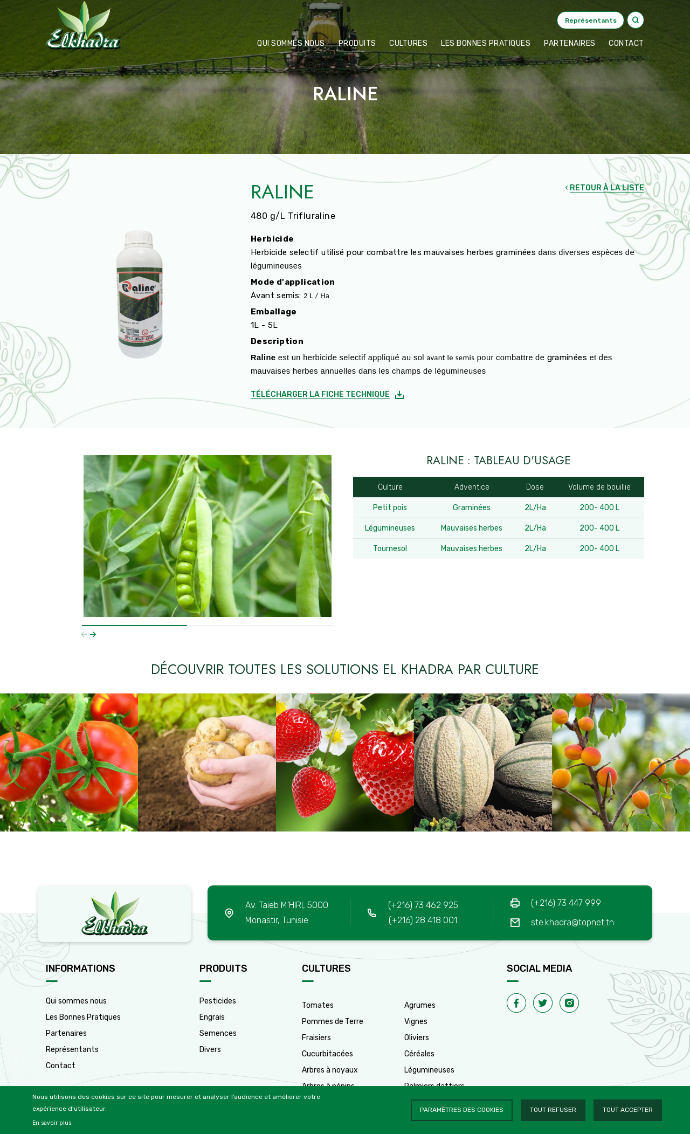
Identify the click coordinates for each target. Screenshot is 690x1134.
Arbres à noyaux (330, 1070)
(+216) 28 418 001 (423, 920)
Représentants (72, 1049)
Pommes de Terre (332, 1021)
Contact (60, 1065)
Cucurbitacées (327, 1054)
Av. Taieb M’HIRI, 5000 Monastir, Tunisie (286, 912)
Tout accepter (628, 1110)
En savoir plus (51, 1122)
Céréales (419, 1054)
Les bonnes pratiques (485, 43)
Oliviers (416, 1037)
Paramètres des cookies (461, 1110)
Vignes (415, 1021)
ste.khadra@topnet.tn (572, 922)
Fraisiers (316, 1037)
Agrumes (420, 1005)
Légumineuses (429, 1070)
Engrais (212, 1017)
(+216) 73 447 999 (566, 903)
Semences (218, 1033)
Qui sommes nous (291, 43)
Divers (210, 1049)
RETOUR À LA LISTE (607, 188)
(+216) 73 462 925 (423, 905)
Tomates (318, 1005)
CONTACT (626, 43)
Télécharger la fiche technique (320, 394)
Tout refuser (553, 1110)
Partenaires (570, 43)
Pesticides (217, 1001)
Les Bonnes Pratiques (83, 1017)
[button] (93, 634)
